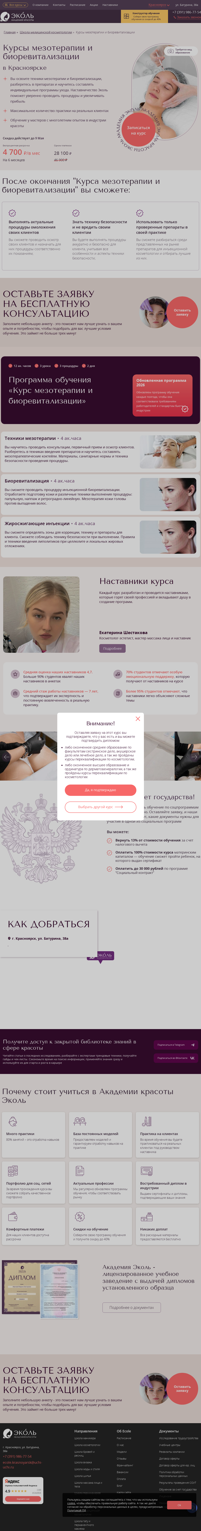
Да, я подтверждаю (100, 790)
